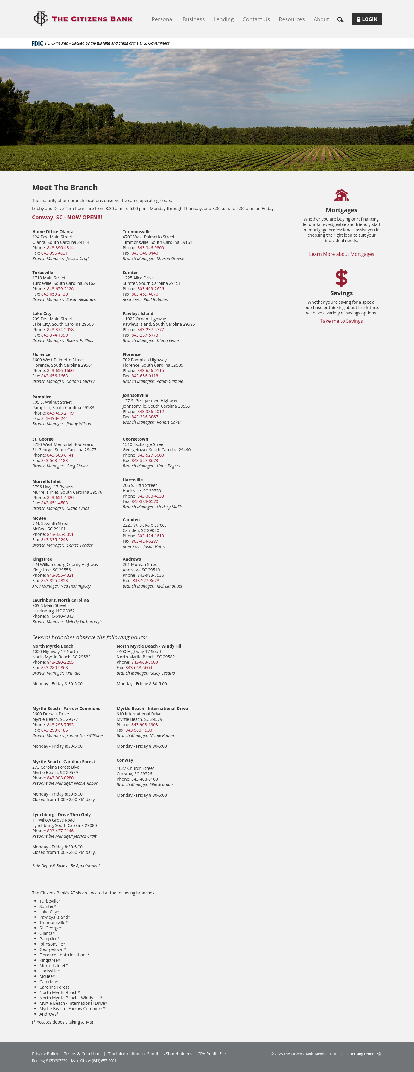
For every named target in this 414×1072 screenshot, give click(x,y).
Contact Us (256, 19)
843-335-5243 (54, 539)
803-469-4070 (145, 294)
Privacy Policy (45, 1053)
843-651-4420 (60, 497)
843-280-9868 (54, 667)
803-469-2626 (150, 288)
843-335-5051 (60, 534)
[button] (342, 19)
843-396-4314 (60, 247)
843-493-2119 (60, 413)
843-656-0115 (150, 370)
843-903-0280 (60, 778)
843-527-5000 (150, 455)
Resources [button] (292, 19)
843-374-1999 (54, 335)
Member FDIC (326, 1053)
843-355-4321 (60, 575)
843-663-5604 (139, 667)
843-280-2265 (60, 662)
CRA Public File (211, 1053)
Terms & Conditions (83, 1053)
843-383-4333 (150, 496)
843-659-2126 (60, 288)
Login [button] (369, 20)
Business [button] (193, 19)
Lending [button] (224, 19)
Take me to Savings (341, 321)
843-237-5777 (150, 329)
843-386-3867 (145, 417)
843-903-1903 (144, 724)
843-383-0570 (145, 501)
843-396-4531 (54, 253)
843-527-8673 (145, 460)
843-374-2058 (60, 329)
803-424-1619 (150, 536)
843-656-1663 (54, 376)
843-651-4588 (54, 503)
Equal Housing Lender (357, 1053)
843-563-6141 (60, 455)
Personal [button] (162, 19)
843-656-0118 (145, 376)
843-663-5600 (144, 662)
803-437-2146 (60, 831)
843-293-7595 (60, 724)
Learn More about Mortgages (341, 254)
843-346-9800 (150, 247)
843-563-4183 (54, 460)
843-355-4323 (54, 580)
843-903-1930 (139, 730)
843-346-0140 (145, 253)
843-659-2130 (54, 294)
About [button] (321, 19)
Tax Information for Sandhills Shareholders (150, 1053)
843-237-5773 (145, 335)
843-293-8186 (54, 730)
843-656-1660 (60, 370)
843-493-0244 (54, 418)
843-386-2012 (150, 411)
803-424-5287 (145, 541)
